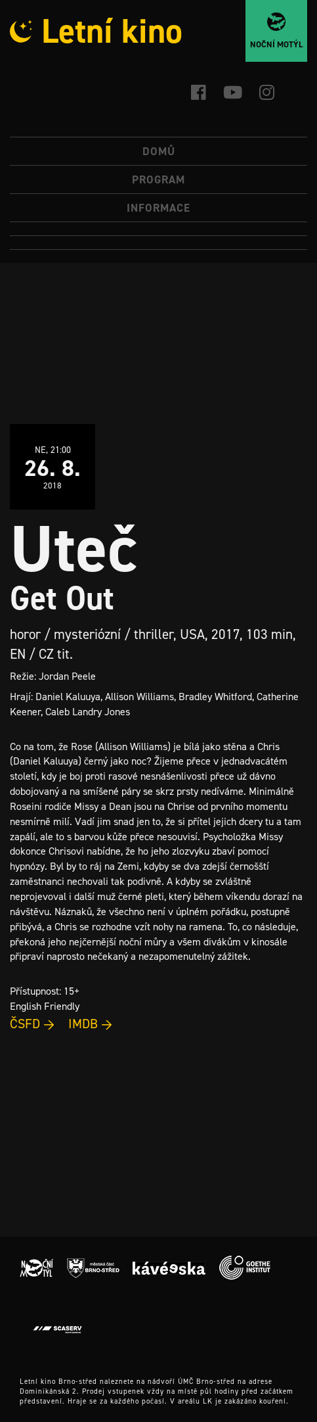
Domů (158, 151)
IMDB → (90, 1023)
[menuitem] (158, 229)
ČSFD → (32, 1023)
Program (158, 179)
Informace (158, 208)
